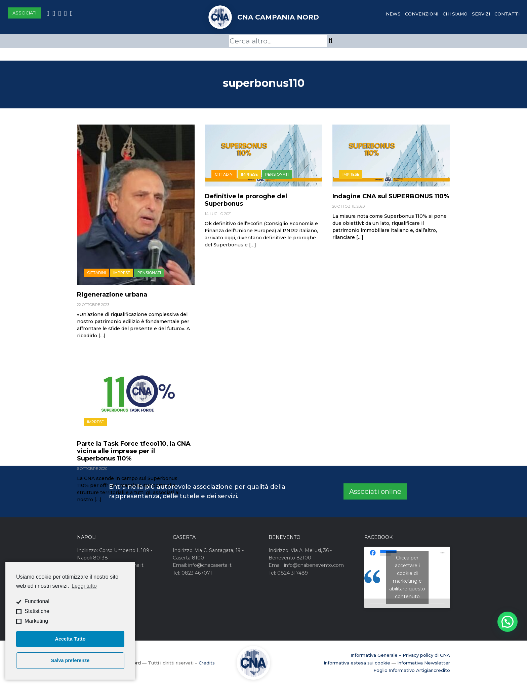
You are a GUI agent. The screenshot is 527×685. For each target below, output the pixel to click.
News (393, 13)
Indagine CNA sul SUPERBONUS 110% (390, 196)
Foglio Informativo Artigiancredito (411, 670)
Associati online (375, 491)
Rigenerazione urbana (112, 294)
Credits (207, 662)
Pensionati (149, 272)
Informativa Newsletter (423, 662)
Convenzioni (421, 13)
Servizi (481, 13)
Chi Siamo (455, 13)
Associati (24, 12)
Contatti (507, 13)
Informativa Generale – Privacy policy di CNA (400, 655)
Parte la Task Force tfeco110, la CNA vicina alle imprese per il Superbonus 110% (134, 451)
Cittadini (96, 272)
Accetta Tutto (70, 639)
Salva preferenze (70, 660)
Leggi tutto (84, 586)
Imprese (121, 272)
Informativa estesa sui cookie (357, 662)
